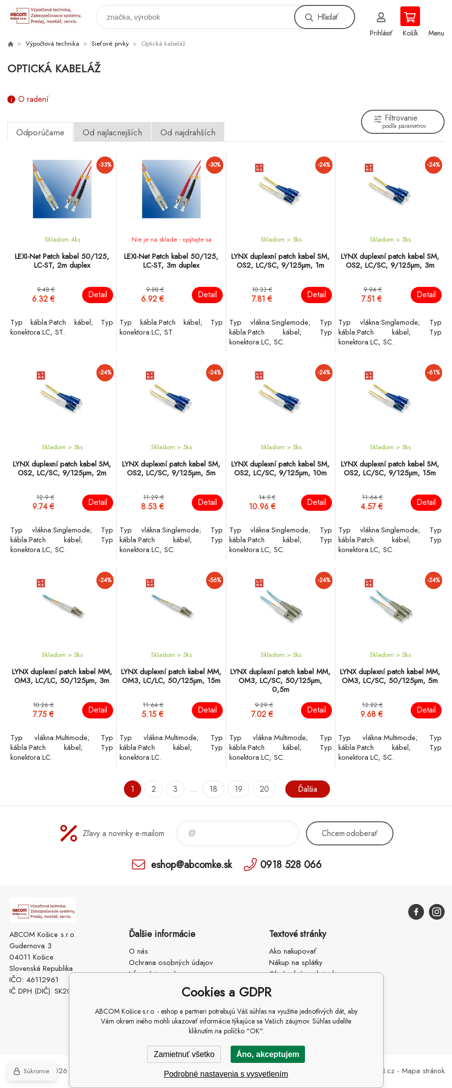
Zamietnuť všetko (184, 1054)
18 (213, 789)
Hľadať (327, 17)
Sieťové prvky (110, 43)
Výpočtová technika (52, 43)
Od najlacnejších (112, 132)
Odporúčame (40, 132)
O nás (138, 951)
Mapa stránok (423, 1070)
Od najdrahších (187, 132)
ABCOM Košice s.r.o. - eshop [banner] (50, 14)
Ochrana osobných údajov (171, 962)
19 (238, 789)
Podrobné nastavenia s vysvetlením (226, 1074)
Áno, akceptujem (267, 1054)
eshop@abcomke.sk (191, 864)
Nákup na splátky (296, 962)
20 (264, 789)
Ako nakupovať (292, 951)
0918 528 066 (291, 864)
